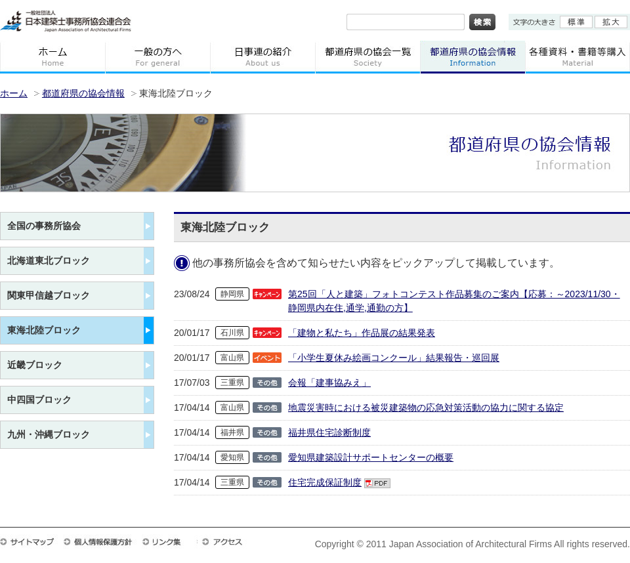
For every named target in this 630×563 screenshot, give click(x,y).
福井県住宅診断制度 (329, 432)
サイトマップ (31, 541)
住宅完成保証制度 (325, 482)
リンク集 (170, 541)
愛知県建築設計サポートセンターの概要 (370, 457)
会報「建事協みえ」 (329, 382)
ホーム (52, 57)
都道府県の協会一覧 (367, 57)
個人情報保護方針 (102, 541)
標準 (576, 22)
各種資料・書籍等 (577, 57)
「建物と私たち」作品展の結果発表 (361, 332)
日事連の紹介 (262, 57)
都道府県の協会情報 (472, 57)
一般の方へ (157, 57)
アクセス (228, 541)
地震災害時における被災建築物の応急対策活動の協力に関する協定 (426, 407)
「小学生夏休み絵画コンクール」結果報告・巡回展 (393, 357)
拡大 (611, 22)
